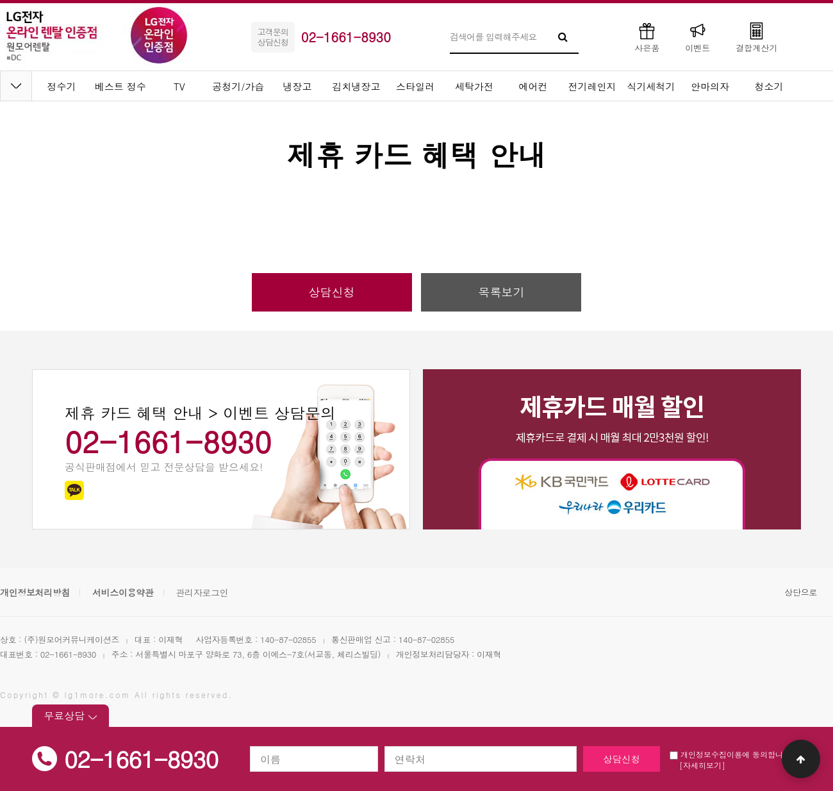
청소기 (769, 86)
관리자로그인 (202, 592)
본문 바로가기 (0, 0)
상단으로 (800, 592)
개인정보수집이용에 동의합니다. (732, 754)
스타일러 (415, 86)
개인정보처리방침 (35, 592)
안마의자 (710, 86)
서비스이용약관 (123, 592)
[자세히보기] (702, 765)
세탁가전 (474, 86)
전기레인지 (592, 86)
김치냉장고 (357, 86)
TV (179, 86)
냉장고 (297, 86)
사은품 (646, 37)
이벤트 (697, 37)
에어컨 (533, 86)
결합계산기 (756, 37)
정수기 (61, 86)
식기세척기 (651, 86)
